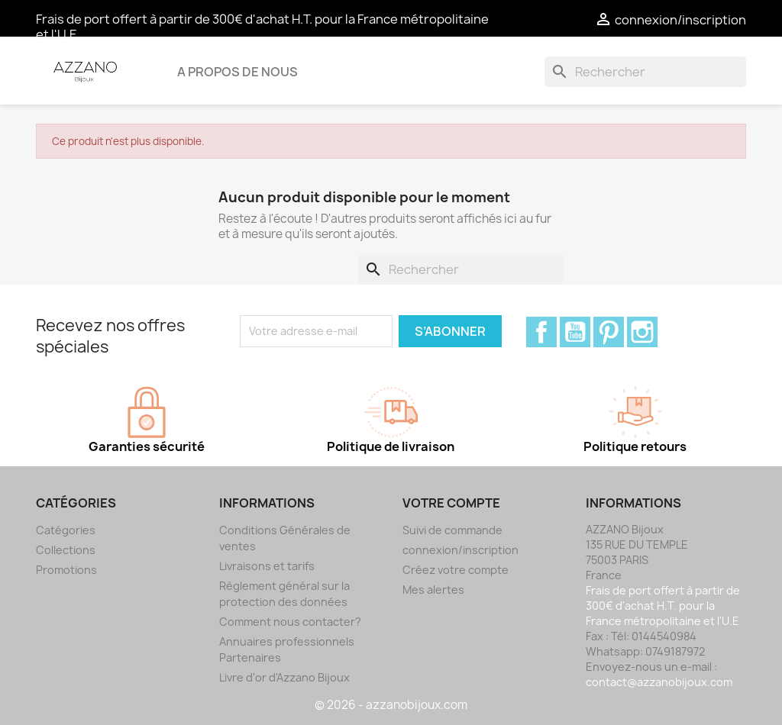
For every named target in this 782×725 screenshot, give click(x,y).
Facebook (541, 332)
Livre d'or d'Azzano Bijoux (284, 677)
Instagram (642, 332)
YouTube (575, 332)
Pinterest (608, 332)
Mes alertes (433, 589)
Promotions (66, 569)
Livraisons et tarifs (267, 566)
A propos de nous (237, 71)
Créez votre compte (455, 569)
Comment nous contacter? (290, 621)
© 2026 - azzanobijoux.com (391, 705)
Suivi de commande (452, 530)
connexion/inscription (460, 550)
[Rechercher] (645, 71)
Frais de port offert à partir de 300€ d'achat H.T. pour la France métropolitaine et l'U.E (262, 27)
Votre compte (451, 503)
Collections (65, 550)
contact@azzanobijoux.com (659, 682)
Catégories (65, 530)
